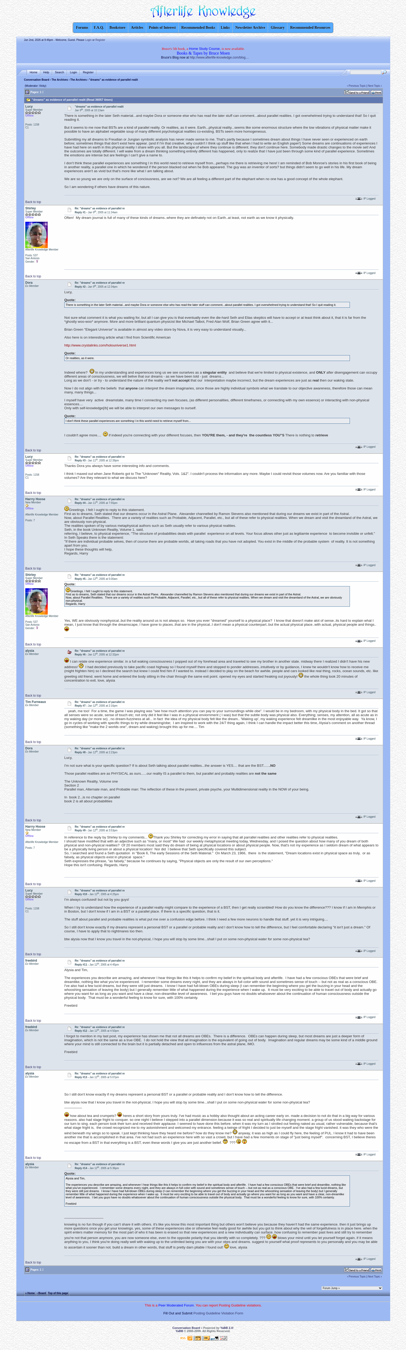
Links (225, 28)
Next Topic (374, 85)
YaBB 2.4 (226, 1327)
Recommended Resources (310, 28)
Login (88, 39)
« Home (30, 1292)
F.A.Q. (99, 28)
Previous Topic (357, 85)
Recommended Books (198, 28)
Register (100, 39)
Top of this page (58, 1292)
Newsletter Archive (250, 28)
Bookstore (117, 28)
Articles (137, 28)
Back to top (33, 202)
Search (59, 72)
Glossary (278, 28)
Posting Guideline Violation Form (218, 1313)
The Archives (59, 79)
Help (46, 72)
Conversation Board (36, 79)
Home (33, 72)
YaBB (179, 1331)
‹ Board (41, 1292)
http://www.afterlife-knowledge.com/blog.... (219, 57)
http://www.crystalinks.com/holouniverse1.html (100, 345)
